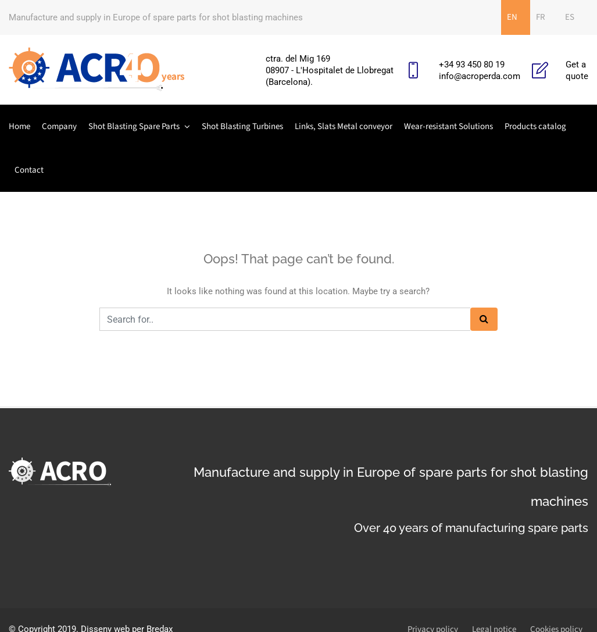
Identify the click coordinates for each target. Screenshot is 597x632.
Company (59, 126)
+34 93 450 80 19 (472, 64)
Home (19, 126)
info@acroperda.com (479, 76)
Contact (29, 170)
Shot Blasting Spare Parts (134, 126)
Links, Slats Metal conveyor (343, 126)
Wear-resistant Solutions (448, 126)
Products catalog (535, 126)
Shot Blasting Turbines (242, 126)
